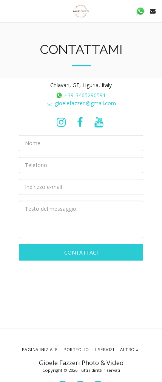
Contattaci (81, 252)
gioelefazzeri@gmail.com (81, 103)
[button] (8, 10)
